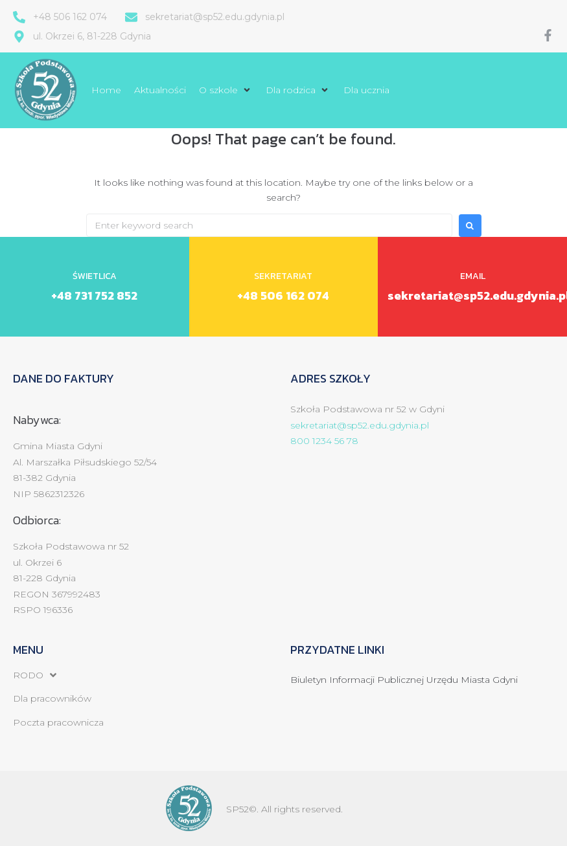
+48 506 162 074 (283, 295)
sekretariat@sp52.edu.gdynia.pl (359, 425)
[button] (225, 90)
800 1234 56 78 (324, 441)
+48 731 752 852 (94, 295)
